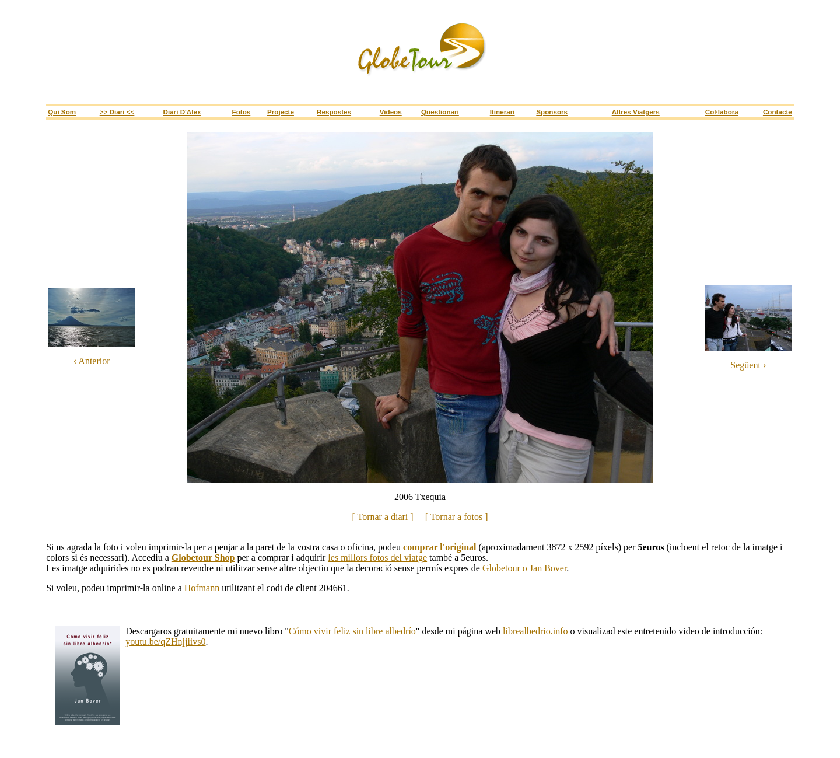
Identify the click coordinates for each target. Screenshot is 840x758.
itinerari (502, 112)
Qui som (62, 112)
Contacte (777, 112)
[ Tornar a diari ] (382, 517)
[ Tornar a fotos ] (456, 517)
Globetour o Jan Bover (524, 568)
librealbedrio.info (535, 631)
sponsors (552, 112)
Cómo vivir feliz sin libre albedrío (352, 631)
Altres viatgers (636, 112)
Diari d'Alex (182, 112)
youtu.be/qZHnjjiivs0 (165, 642)
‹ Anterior (92, 361)
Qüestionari (440, 112)
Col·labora (721, 112)
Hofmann (201, 588)
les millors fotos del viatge (377, 558)
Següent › (748, 365)
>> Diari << (117, 112)
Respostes (334, 112)
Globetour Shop (203, 558)
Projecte (280, 112)
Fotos (241, 112)
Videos (391, 112)
